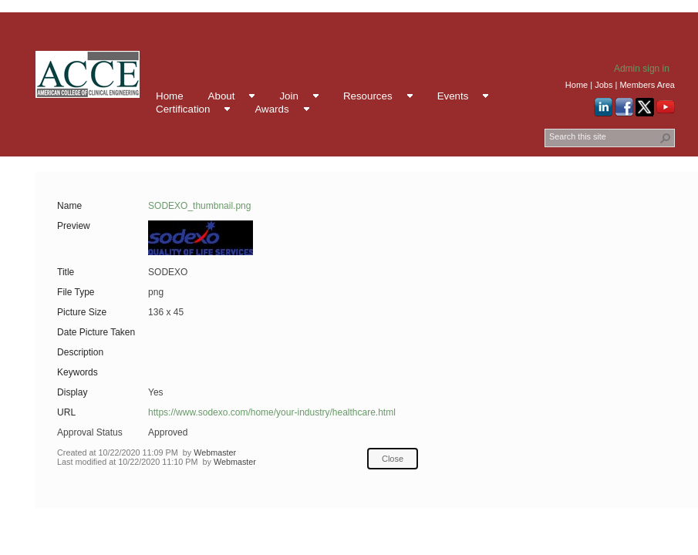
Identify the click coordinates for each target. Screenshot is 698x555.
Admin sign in (641, 68)
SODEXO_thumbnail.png (199, 205)
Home (576, 84)
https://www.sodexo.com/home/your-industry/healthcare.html (272, 412)
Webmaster (215, 452)
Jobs (603, 84)
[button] (665, 138)
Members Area (647, 84)
